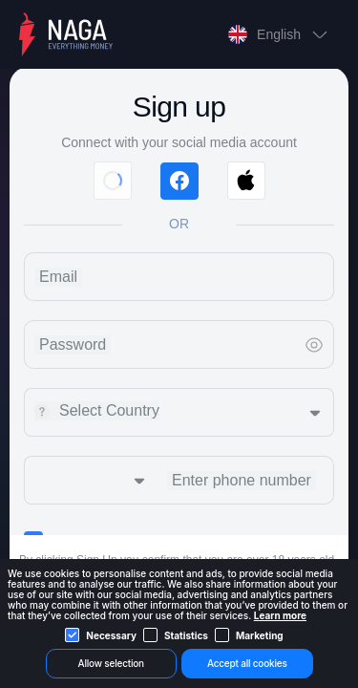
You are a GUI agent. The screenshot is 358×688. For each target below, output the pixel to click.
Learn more (280, 615)
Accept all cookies (247, 663)
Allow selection (111, 663)
